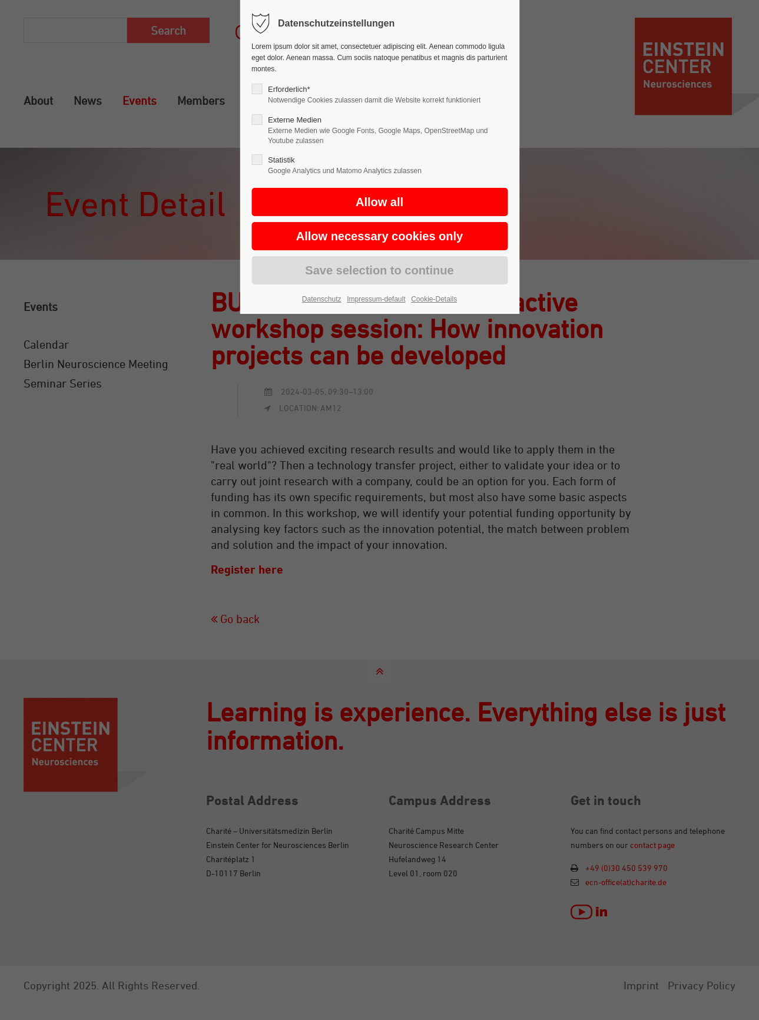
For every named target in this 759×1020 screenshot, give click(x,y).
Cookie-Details (434, 299)
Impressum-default (376, 299)
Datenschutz (322, 299)
